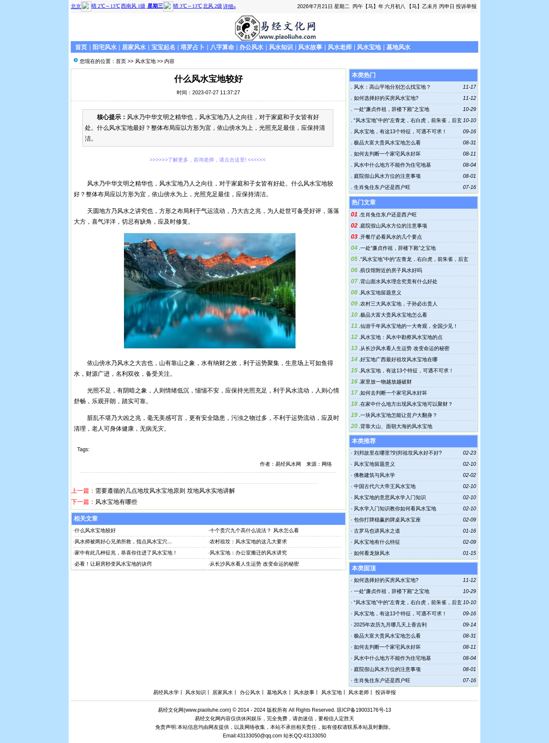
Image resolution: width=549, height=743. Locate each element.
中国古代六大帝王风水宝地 (385, 486)
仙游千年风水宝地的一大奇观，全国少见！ (409, 326)
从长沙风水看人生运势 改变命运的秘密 (254, 564)
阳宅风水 (105, 47)
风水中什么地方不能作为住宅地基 (391, 165)
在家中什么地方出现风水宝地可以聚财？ (406, 404)
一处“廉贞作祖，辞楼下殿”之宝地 (390, 109)
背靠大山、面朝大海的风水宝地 (396, 426)
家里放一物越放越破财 (386, 382)
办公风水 (251, 47)
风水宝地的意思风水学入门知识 (390, 497)
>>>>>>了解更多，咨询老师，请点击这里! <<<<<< (208, 160)
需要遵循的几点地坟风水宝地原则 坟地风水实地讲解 (165, 490)
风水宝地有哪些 (116, 501)
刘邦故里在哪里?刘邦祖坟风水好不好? (398, 453)
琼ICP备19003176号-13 (364, 710)
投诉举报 (466, 6)
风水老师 (340, 47)
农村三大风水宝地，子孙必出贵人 (398, 304)
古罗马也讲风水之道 (377, 531)
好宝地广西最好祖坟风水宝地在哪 (398, 360)
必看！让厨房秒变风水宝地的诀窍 (113, 564)
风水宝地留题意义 (380, 293)
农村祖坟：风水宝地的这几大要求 (248, 542)
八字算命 (222, 47)
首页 (81, 47)
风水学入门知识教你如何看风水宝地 (395, 509)
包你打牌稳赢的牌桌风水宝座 (387, 520)
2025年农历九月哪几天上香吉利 (390, 625)
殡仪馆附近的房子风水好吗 (391, 270)
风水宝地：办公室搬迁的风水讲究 (248, 553)
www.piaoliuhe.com (207, 710)
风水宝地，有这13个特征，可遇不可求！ (399, 132)
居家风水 (134, 47)
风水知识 (281, 47)
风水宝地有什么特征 (377, 542)
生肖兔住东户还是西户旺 (381, 187)
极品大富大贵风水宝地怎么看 (386, 143)
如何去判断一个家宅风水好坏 (386, 154)
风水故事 (310, 47)
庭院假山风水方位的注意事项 (386, 176)
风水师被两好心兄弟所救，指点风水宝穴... (123, 542)
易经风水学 (166, 692)
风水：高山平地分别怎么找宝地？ (391, 87)
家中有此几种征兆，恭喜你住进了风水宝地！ (126, 553)
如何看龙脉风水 (372, 553)
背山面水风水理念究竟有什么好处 (398, 282)
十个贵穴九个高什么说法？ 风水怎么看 (254, 530)
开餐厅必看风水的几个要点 (391, 237)
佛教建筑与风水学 (374, 475)
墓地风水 (398, 47)
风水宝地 (369, 47)
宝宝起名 (163, 47)
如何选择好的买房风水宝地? (385, 98)
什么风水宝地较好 (95, 530)
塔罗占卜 (193, 47)
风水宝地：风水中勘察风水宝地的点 (401, 337)
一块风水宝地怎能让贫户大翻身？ (398, 415)
